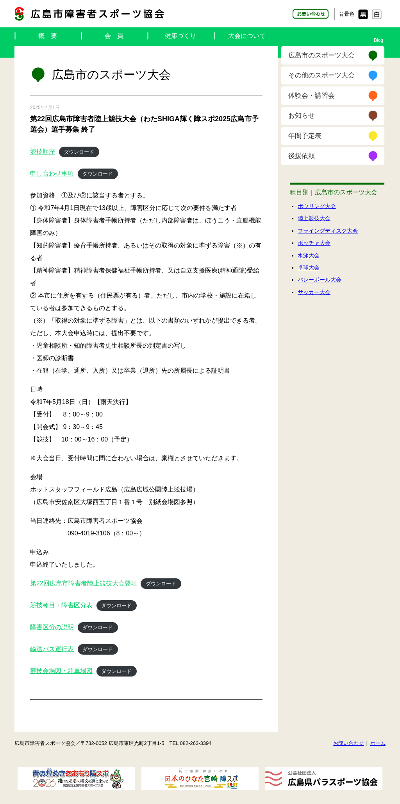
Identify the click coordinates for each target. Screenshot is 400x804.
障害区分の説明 (52, 627)
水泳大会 (309, 255)
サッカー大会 (314, 292)
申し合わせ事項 (52, 173)
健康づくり (180, 35)
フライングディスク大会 (328, 231)
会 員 (114, 35)
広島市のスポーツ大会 (321, 55)
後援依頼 (301, 156)
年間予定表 (304, 136)
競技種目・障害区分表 (61, 605)
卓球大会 (309, 267)
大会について (247, 35)
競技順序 (42, 151)
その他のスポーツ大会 (321, 75)
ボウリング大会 (317, 206)
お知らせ (301, 115)
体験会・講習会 (311, 95)
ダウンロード (79, 152)
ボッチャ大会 (314, 243)
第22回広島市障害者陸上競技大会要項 (83, 583)
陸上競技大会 (314, 218)
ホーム (378, 743)
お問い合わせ (348, 743)
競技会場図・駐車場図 (61, 671)
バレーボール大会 (319, 279)
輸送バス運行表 (52, 649)
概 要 (47, 35)
